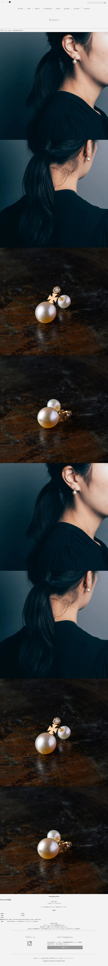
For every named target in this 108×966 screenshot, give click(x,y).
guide (67, 8)
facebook (33, 948)
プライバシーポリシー (68, 958)
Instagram (29, 943)
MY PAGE (5, 2)
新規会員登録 (44, 958)
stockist (87, 8)
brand (20, 8)
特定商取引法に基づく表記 (55, 958)
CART (10, 2)
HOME (1, 30)
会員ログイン (37, 958)
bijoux (9, 30)
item (29, 8)
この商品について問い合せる (54, 903)
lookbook (48, 8)
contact (77, 8)
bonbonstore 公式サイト (54, 3)
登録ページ (65, 947)
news (58, 8)
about (37, 8)
